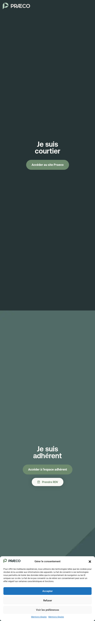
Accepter (47, 591)
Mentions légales (39, 617)
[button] (90, 561)
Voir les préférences (47, 609)
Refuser (47, 600)
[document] (47, 310)
